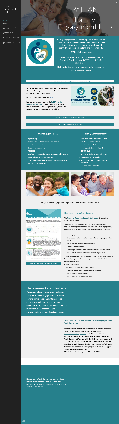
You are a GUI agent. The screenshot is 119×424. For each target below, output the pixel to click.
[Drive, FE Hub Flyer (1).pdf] (92, 394)
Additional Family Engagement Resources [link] (10, 32)
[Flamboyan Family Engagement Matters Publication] (43, 264)
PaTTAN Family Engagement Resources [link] (11, 27)
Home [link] (5, 20)
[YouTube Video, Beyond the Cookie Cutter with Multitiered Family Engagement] (43, 333)
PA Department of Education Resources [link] (11, 43)
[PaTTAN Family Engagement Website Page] (70, 124)
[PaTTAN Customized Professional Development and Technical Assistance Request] (70, 81)
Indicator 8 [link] (6, 23)
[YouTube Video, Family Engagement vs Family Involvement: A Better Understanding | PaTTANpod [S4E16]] (96, 297)
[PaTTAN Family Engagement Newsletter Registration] (70, 117)
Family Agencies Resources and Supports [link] (11, 37)
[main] (85, 18)
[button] (117, 2)
